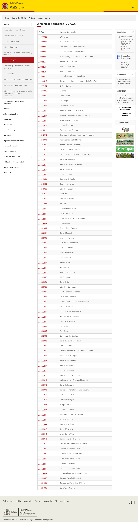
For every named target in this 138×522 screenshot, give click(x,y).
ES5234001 (43, 458)
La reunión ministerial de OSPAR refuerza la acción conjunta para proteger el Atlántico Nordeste (125, 99)
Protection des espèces (11, 41)
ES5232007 (43, 331)
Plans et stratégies (9, 151)
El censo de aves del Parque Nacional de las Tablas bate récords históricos (124, 82)
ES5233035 (43, 404)
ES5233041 (43, 419)
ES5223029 (43, 277)
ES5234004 (43, 473)
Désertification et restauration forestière (17, 79)
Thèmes (32, 18)
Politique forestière (10, 47)
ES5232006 (43, 326)
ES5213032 (43, 184)
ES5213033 (43, 189)
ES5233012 (43, 380)
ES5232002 (43, 306)
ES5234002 (43, 463)
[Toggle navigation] (133, 5)
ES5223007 (43, 272)
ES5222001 (43, 233)
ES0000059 (43, 47)
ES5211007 (43, 91)
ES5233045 (43, 429)
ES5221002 (43, 228)
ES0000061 (43, 56)
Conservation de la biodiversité (14, 30)
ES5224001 (43, 301)
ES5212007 (43, 110)
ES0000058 (43, 42)
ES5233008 (43, 360)
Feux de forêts (8, 74)
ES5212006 (43, 105)
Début (5, 501)
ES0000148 (43, 71)
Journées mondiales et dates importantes (13, 102)
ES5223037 (43, 287)
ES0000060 (43, 51)
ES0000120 (43, 61)
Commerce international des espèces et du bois (16, 53)
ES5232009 (43, 341)
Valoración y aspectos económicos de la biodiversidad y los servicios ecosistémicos (17, 93)
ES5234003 (43, 468)
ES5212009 (43, 120)
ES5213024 (43, 169)
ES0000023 (43, 37)
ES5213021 (43, 154)
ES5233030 (43, 395)
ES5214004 (43, 223)
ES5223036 (43, 282)
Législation (7, 135)
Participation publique (11, 146)
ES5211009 (43, 96)
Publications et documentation (14, 162)
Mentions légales (62, 501)
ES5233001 (43, 350)
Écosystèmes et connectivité (13, 36)
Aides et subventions (10, 114)
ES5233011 (43, 375)
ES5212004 (43, 100)
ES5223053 (43, 292)
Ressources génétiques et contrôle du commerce (16, 67)
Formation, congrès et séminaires (15, 130)
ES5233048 (43, 439)
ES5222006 (43, 252)
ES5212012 (43, 135)
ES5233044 (43, 424)
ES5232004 (43, 316)
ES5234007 (43, 488)
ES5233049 (43, 444)
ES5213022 (43, 159)
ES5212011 (43, 130)
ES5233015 (43, 390)
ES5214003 (43, 218)
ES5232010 (43, 346)
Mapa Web (28, 501)
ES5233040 (43, 414)
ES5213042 (43, 199)
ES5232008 (43, 336)
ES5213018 (43, 140)
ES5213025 (43, 174)
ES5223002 (43, 257)
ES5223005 (43, 267)
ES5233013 (43, 385)
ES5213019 (43, 145)
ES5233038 (43, 409)
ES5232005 (43, 321)
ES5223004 (43, 262)
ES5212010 (43, 125)
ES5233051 (43, 453)
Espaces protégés (44, 18)
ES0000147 (43, 66)
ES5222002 (43, 238)
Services (6, 108)
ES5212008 (43, 115)
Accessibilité (15, 501)
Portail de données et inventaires (15, 85)
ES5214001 (43, 208)
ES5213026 (43, 179)
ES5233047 (43, 434)
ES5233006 (43, 355)
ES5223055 (43, 297)
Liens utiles (7, 172)
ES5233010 (43, 370)
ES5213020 (43, 149)
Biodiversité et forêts (19, 18)
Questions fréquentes (11, 167)
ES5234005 (43, 478)
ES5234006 (43, 483)
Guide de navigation (44, 501)
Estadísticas (7, 125)
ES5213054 (43, 203)
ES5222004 (43, 243)
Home (7, 18)
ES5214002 (43, 213)
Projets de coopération (11, 156)
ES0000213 (43, 81)
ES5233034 (43, 399)
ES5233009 (43, 365)
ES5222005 (43, 248)
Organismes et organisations (13, 141)
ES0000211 (43, 76)
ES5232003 (43, 311)
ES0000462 (43, 86)
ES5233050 (43, 449)
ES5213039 (43, 194)
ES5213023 (43, 164)
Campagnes (7, 119)
